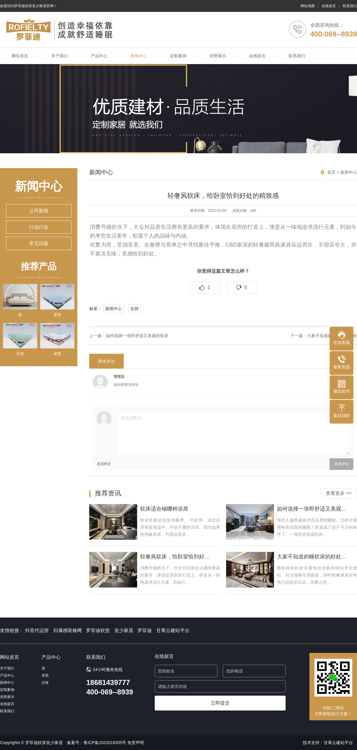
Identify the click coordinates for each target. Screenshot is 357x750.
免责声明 (135, 742)
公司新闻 (38, 210)
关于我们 (59, 55)
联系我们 (350, 6)
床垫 (45, 675)
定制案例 (178, 55)
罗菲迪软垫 (98, 630)
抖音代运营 (37, 630)
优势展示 (217, 55)
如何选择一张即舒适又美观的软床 (137, 335)
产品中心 (99, 55)
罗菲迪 (144, 630)
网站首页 (20, 55)
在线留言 (329, 6)
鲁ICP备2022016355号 (105, 742)
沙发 (45, 682)
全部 (134, 308)
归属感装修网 (67, 630)
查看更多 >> (339, 493)
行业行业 (38, 227)
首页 (331, 172)
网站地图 (307, 6)
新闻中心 (138, 55)
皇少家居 (123, 630)
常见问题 (38, 243)
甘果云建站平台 (173, 630)
